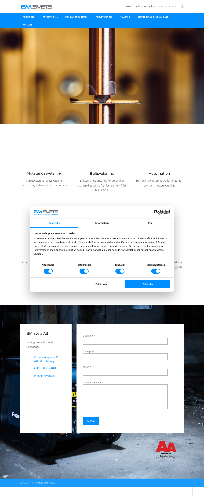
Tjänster (125, 17)
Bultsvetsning (102, 173)
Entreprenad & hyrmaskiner (153, 17)
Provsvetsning (104, 17)
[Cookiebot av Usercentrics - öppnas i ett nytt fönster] (156, 212)
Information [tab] (102, 223)
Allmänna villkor (145, 6)
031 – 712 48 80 (168, 6)
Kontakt (27, 24)
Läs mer (45, 196)
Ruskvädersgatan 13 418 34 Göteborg (46, 359)
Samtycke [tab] (54, 223)
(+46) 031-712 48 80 (45, 368)
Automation (49, 17)
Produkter (29, 17)
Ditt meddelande (125, 396)
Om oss (128, 6)
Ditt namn (125, 338)
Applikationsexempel (76, 17)
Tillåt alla (147, 284)
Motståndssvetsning (44, 173)
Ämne (125, 369)
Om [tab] (150, 223)
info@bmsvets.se (44, 375)
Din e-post (125, 354)
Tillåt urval (101, 284)
